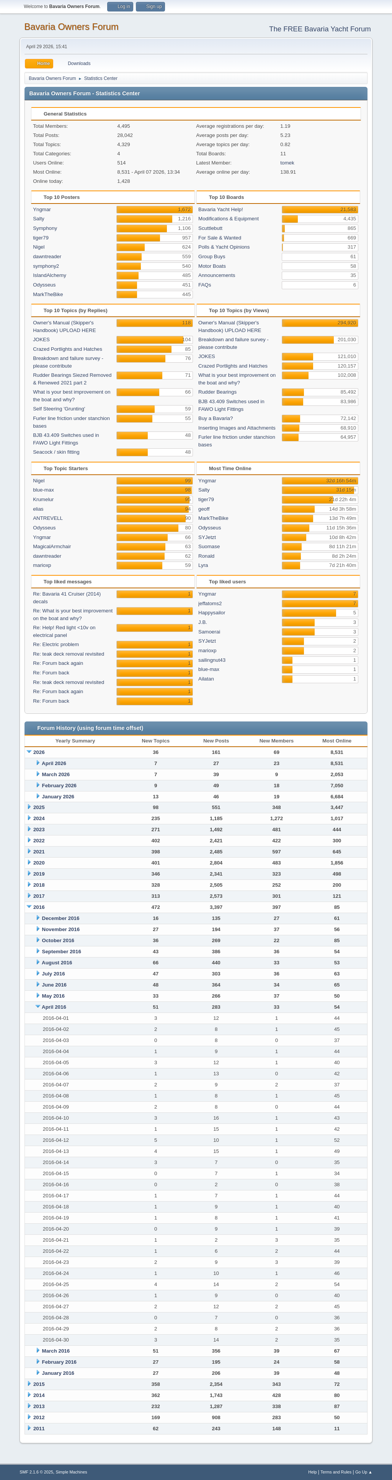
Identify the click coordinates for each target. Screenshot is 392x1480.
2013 (39, 1406)
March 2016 (56, 1351)
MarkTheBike (48, 294)
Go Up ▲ (363, 1472)
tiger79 (41, 238)
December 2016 (61, 918)
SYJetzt (207, 537)
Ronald (206, 556)
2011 (39, 1428)
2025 (39, 807)
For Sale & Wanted (219, 238)
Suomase (209, 546)
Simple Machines (71, 1472)
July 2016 (53, 974)
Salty (38, 218)
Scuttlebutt (210, 228)
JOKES (41, 339)
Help (312, 1472)
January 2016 (58, 1373)
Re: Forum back (51, 673)
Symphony (45, 228)
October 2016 (58, 940)
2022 (39, 840)
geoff (203, 509)
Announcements (216, 275)
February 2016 (59, 1362)
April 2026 (54, 763)
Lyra (203, 565)
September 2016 (61, 951)
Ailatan (206, 679)
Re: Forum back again (58, 663)
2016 (39, 907)
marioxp (42, 565)
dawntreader (47, 256)
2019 (39, 874)
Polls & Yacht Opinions (224, 247)
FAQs (204, 285)
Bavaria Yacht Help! (220, 209)
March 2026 (56, 774)
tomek (287, 163)
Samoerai (209, 632)
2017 (39, 896)
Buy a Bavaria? (215, 418)
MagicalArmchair (52, 546)
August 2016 (57, 963)
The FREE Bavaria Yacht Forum (320, 29)
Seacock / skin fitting (56, 452)
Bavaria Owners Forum (71, 26)
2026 (39, 752)
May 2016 (53, 996)
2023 (39, 829)
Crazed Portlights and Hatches (67, 349)
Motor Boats (212, 266)
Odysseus (44, 285)
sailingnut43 (211, 660)
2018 (39, 885)
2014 (39, 1395)
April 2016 (54, 1007)
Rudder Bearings (217, 392)
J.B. (202, 622)
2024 (39, 818)
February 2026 (59, 785)
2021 (39, 852)
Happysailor (211, 612)
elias (38, 509)
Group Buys (211, 256)
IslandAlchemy (49, 275)
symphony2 (46, 266)
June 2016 (54, 985)
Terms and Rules (335, 1472)
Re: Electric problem (56, 644)
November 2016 (61, 929)
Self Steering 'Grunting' (59, 409)
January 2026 (58, 796)
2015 (39, 1384)
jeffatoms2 (210, 603)
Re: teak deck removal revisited (68, 654)
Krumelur (43, 499)
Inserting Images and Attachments (237, 428)
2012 (39, 1417)
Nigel (38, 247)
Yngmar (42, 209)
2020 (39, 863)
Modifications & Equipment (228, 218)
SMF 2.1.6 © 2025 (36, 1472)
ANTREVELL (48, 518)
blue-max (43, 490)
